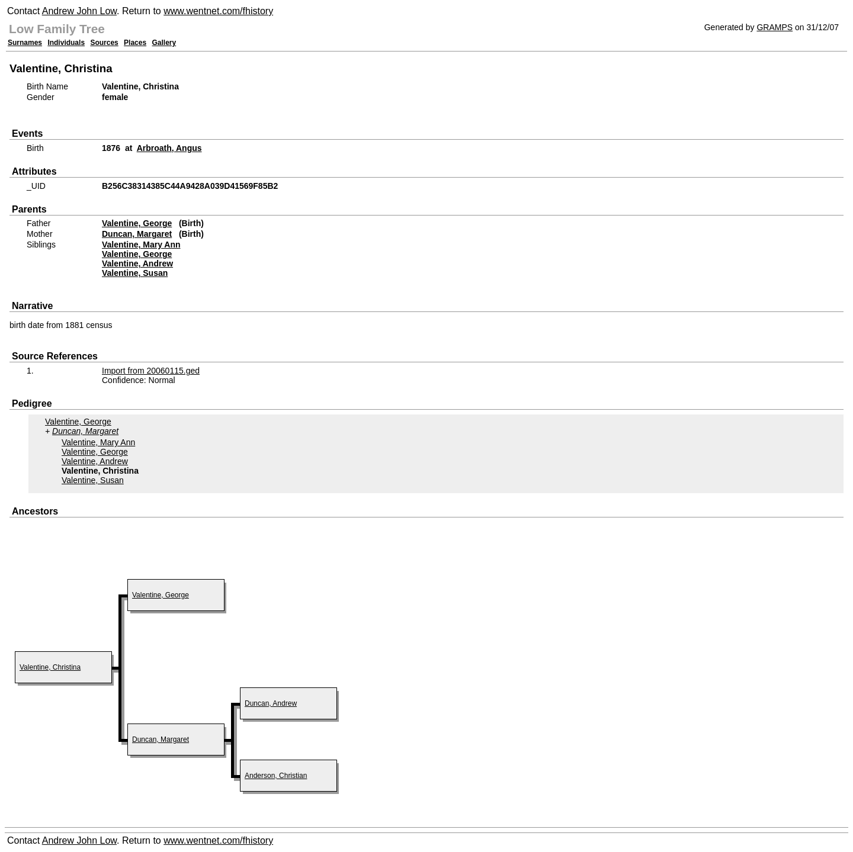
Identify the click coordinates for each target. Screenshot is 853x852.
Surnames (25, 42)
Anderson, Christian (276, 775)
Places (135, 42)
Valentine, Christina (50, 667)
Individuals (66, 42)
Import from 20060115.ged (151, 370)
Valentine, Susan (135, 273)
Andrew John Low (79, 11)
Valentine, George (137, 223)
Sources (104, 42)
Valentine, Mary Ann (141, 244)
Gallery (164, 42)
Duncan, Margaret (137, 234)
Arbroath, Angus (169, 148)
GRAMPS (774, 27)
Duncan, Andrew (271, 703)
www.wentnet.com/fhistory (218, 11)
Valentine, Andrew (137, 263)
